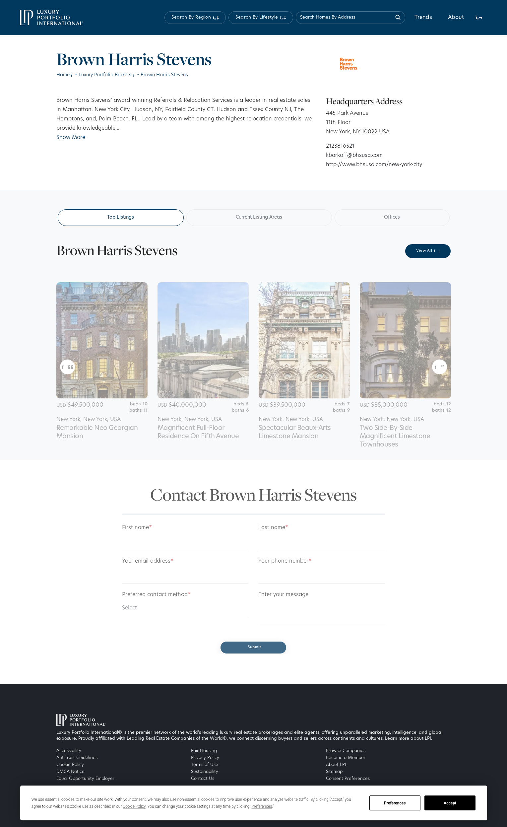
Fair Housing (204, 751)
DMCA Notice (70, 772)
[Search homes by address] (350, 17)
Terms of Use (204, 765)
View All (428, 251)
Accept (450, 803)
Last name (273, 527)
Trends (423, 17)
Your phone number (284, 561)
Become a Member (345, 758)
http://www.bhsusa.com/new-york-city (374, 165)
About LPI (336, 765)
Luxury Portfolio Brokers (105, 75)
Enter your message (283, 594)
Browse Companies (345, 751)
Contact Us (202, 779)
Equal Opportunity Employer (85, 779)
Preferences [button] (261, 806)
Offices (392, 217)
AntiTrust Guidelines (76, 758)
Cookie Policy (70, 765)
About (456, 17)
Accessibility (68, 751)
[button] (195, 17)
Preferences (395, 803)
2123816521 (340, 146)
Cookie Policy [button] (134, 806)
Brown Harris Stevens (164, 75)
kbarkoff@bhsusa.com (354, 155)
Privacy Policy (205, 758)
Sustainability (204, 772)
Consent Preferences (348, 779)
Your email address (147, 561)
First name (137, 527)
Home (63, 75)
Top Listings (120, 217)
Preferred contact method (156, 594)
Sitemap (334, 772)
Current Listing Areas (259, 217)
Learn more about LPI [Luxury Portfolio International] (408, 738)
